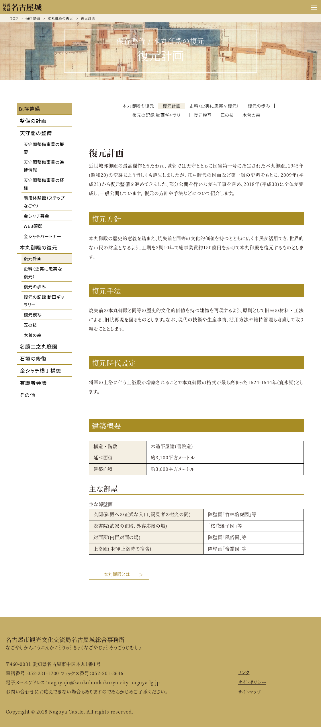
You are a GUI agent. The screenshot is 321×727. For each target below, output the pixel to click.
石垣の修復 (33, 358)
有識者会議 (33, 382)
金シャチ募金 (37, 216)
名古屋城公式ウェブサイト (22, 7)
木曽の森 (33, 335)
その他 (27, 395)
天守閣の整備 (36, 133)
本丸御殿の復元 (60, 18)
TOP (14, 18)
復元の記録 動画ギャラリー (44, 301)
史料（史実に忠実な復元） (43, 272)
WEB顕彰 (33, 226)
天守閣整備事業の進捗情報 (44, 166)
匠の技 (30, 325)
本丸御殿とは (116, 573)
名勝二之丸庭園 (39, 346)
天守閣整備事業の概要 (44, 148)
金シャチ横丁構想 (40, 370)
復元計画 (33, 258)
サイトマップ (249, 691)
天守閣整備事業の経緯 (44, 184)
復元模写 (33, 315)
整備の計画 (33, 120)
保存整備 (33, 18)
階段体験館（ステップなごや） (44, 202)
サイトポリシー (252, 682)
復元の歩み (35, 286)
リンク (243, 672)
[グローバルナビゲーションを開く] (314, 7)
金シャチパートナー (43, 236)
